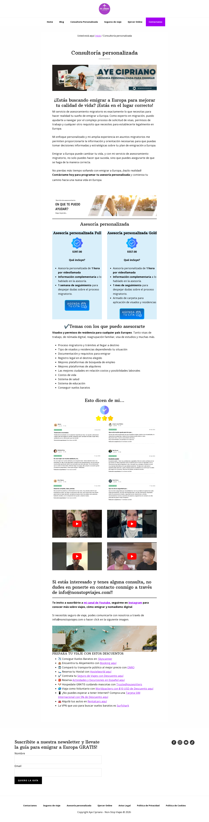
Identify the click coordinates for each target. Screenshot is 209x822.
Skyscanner (105, 659)
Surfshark (123, 705)
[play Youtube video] (77, 524)
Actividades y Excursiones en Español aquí (98, 680)
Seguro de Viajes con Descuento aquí (100, 676)
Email (18, 766)
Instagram (135, 602)
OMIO (130, 667)
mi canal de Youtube (97, 602)
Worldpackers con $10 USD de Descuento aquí (124, 688)
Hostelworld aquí (100, 671)
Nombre (20, 753)
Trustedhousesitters (129, 684)
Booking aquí (108, 663)
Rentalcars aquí (97, 701)
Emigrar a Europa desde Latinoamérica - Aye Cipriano (104, 9)
